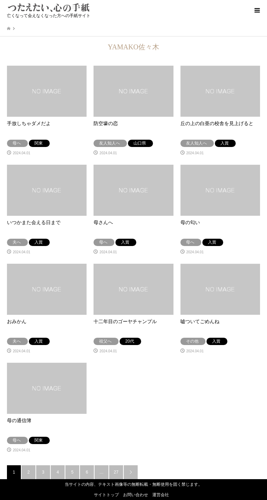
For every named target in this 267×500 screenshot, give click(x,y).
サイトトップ (106, 494)
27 (116, 472)
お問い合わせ (135, 494)
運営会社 (160, 494)
